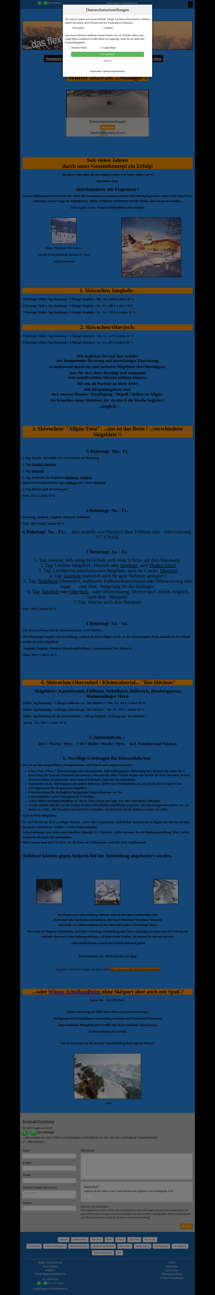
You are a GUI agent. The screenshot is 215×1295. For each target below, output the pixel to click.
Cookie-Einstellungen (172, 1277)
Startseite (63, 1239)
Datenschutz (172, 1270)
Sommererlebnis (80, 1239)
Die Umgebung (180, 1246)
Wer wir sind (150, 1239)
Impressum (172, 1266)
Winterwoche (34, 1246)
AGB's (171, 1262)
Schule (26, 1175)
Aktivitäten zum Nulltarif (103, 1246)
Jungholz (129, 565)
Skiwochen (151, 58)
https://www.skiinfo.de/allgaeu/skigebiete (135, 969)
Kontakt (120, 1239)
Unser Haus (134, 1239)
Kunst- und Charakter (103, 1253)
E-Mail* (27, 1162)
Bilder (109, 1239)
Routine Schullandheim (55, 1246)
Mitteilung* (88, 1150)
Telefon (27, 1202)
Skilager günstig (142, 1246)
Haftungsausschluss (171, 1273)
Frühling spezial (161, 1246)
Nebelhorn (48, 581)
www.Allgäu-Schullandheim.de (107, 17)
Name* (26, 1150)
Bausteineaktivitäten (78, 1246)
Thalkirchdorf (162, 565)
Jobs (119, 1253)
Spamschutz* (128, 1189)
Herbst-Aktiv (124, 1246)
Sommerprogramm (63, 58)
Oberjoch (99, 482)
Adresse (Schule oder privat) (39, 1187)
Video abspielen (107, 127)
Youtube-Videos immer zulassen (107, 132)
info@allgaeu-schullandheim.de (122, 3)
